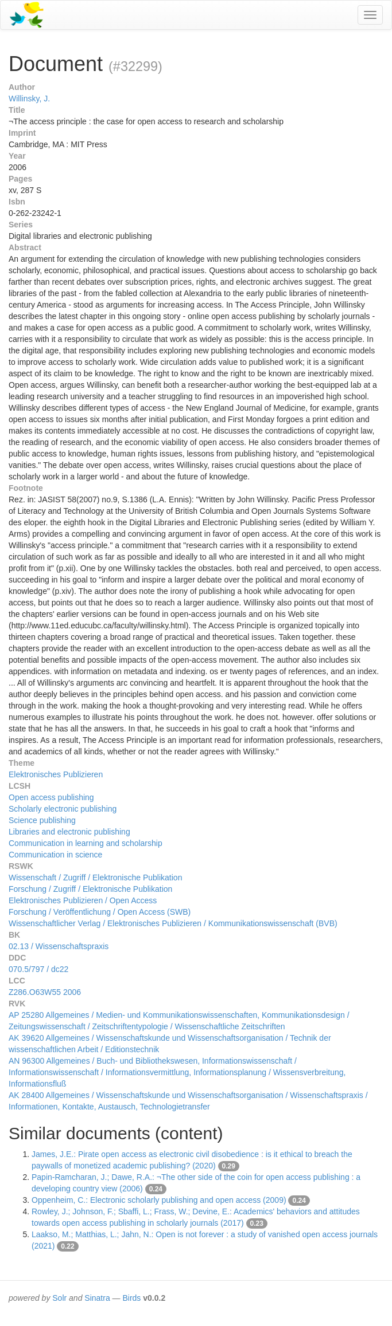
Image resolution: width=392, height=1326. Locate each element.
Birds (131, 1298)
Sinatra (97, 1298)
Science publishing (42, 820)
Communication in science (55, 854)
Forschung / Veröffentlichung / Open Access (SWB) (100, 911)
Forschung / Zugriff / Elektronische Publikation (90, 889)
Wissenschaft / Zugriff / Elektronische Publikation (95, 877)
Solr (59, 1298)
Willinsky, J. (29, 98)
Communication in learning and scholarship (85, 843)
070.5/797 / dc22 (38, 969)
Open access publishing (51, 797)
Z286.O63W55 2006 (45, 992)
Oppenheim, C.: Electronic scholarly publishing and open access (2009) (159, 1200)
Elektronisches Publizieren (56, 774)
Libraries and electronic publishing (69, 831)
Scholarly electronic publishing (63, 808)
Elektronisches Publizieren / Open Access (83, 900)
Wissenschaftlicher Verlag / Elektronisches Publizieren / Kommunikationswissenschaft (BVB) (173, 923)
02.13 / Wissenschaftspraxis (58, 946)
